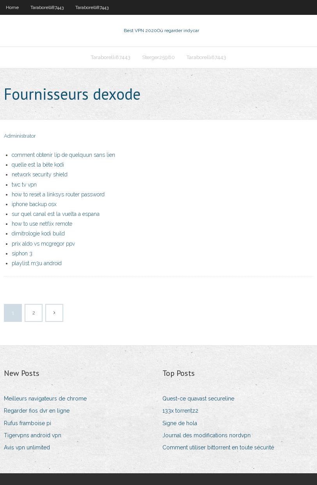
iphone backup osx (34, 204)
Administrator (20, 136)
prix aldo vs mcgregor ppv (43, 244)
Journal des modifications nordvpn (206, 435)
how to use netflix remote (42, 224)
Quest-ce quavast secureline (198, 398)
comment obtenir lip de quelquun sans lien (63, 155)
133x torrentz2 (180, 411)
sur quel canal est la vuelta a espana (56, 214)
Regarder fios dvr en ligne (36, 411)
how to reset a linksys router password (58, 194)
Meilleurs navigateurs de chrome (45, 398)
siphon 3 (22, 253)
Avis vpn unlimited (27, 447)
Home (12, 7)
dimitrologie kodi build (38, 233)
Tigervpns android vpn (32, 435)
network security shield (40, 174)
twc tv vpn (24, 184)
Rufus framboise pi (27, 423)
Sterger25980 (158, 57)
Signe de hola (179, 423)
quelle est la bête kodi (38, 165)
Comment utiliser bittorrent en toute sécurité (218, 447)
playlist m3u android (37, 263)
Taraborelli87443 (47, 7)
